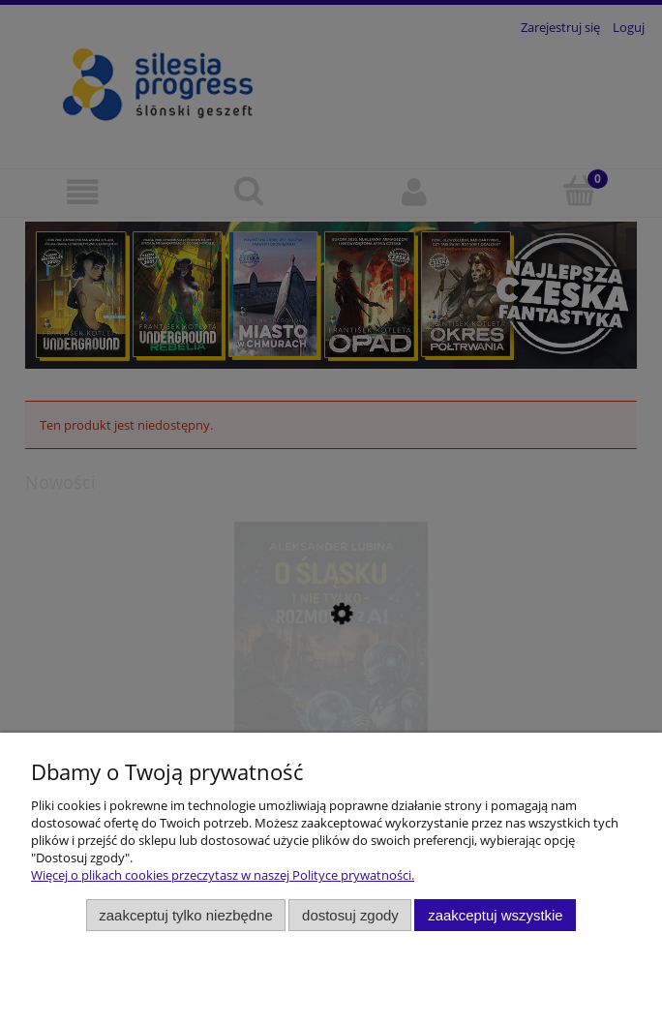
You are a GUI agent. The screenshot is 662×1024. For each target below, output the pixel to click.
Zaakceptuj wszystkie (495, 915)
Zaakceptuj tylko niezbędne (185, 915)
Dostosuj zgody (350, 915)
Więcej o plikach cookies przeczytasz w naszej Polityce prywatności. (222, 875)
